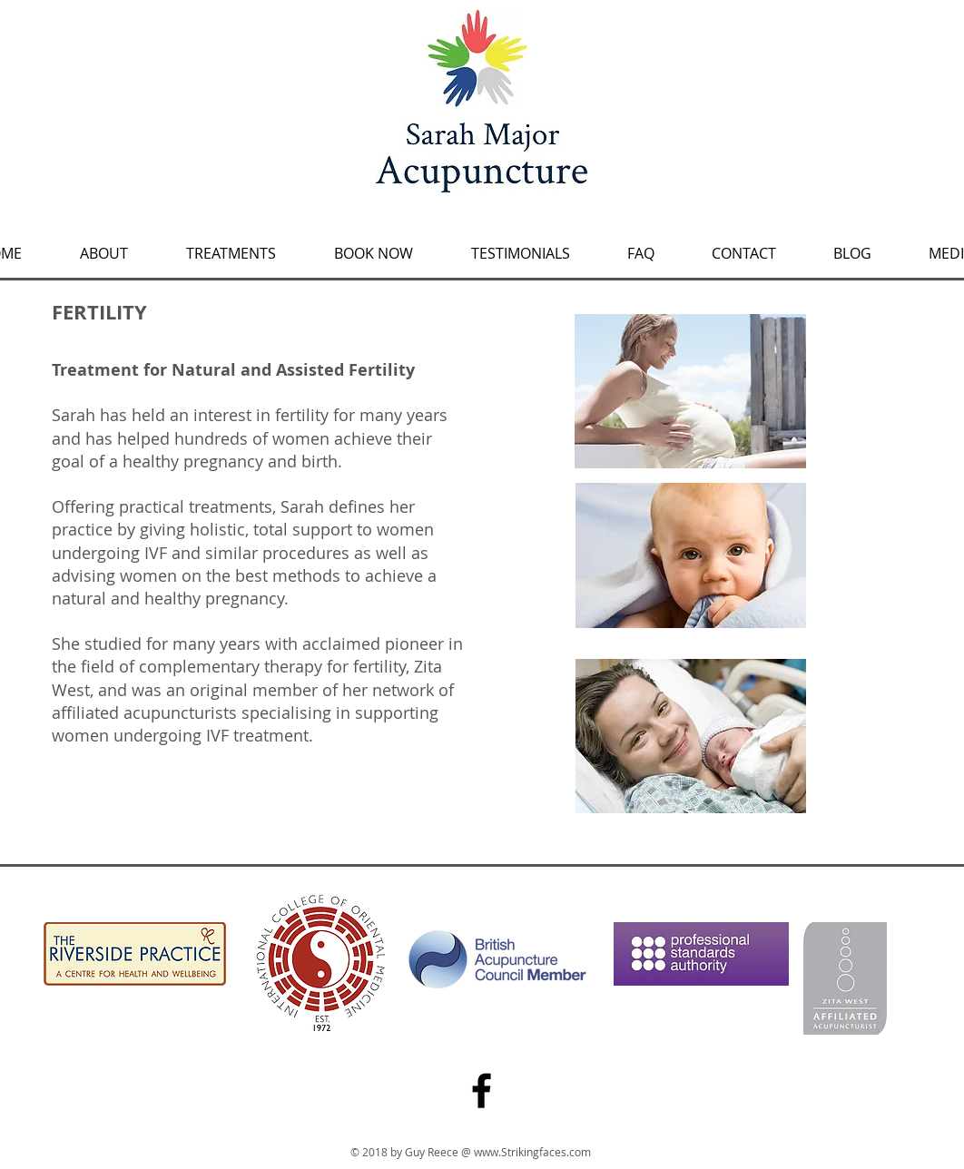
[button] (231, 245)
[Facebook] (481, 1090)
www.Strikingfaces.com (532, 1151)
